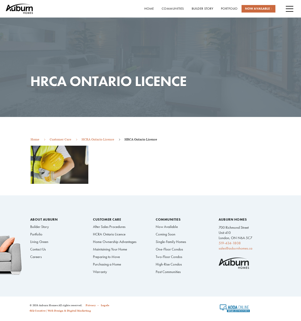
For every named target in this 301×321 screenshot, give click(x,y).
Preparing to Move (106, 256)
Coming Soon (165, 234)
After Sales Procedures (109, 226)
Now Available (167, 226)
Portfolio (36, 234)
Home (35, 139)
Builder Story (39, 226)
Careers (36, 256)
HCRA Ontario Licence (98, 139)
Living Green (39, 241)
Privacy (91, 305)
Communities (168, 219)
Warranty (100, 271)
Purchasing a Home (107, 264)
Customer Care (60, 139)
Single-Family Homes (171, 241)
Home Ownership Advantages (114, 241)
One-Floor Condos (169, 249)
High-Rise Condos (169, 264)
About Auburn (44, 219)
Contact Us (38, 249)
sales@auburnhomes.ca (236, 248)
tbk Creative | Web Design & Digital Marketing (60, 311)
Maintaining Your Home (110, 249)
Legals (105, 305)
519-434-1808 (230, 243)
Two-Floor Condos (169, 256)
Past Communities (168, 271)
